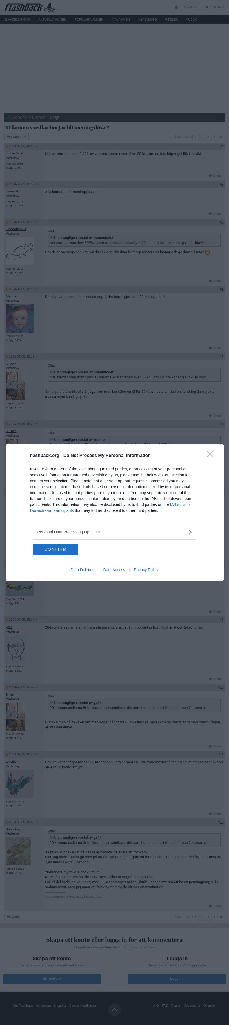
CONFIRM (60, 549)
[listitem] (114, 532)
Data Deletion (83, 570)
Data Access (114, 570)
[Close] (212, 455)
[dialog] (114, 512)
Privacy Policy (146, 570)
